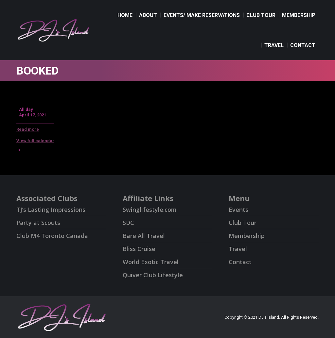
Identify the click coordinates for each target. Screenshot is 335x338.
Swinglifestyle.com (150, 209)
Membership (247, 235)
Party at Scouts (38, 222)
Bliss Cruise (139, 248)
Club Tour (242, 222)
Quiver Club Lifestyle (153, 275)
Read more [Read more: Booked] (27, 129)
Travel (238, 248)
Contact (240, 262)
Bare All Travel (144, 235)
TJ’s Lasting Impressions (50, 209)
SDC (128, 222)
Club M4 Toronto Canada (52, 235)
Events (238, 209)
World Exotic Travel (151, 262)
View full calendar (35, 140)
